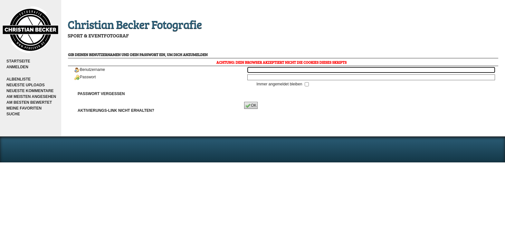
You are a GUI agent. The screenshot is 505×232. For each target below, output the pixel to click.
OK (250, 105)
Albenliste (18, 79)
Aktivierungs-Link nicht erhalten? (116, 110)
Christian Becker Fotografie (135, 24)
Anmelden (17, 67)
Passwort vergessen (101, 94)
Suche (13, 114)
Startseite (18, 61)
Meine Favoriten (24, 108)
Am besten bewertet (29, 102)
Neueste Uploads (25, 85)
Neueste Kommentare (29, 91)
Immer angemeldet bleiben (279, 84)
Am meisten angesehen (31, 96)
